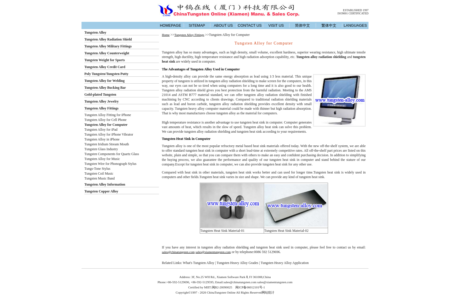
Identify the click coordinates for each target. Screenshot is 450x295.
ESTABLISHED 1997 (355, 10)
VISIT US (276, 25)
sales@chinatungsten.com (178, 252)
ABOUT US (223, 25)
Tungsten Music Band (99, 178)
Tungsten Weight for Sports (104, 60)
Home (166, 34)
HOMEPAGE (170, 25)
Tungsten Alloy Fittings (101, 108)
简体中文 (302, 25)
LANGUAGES (355, 25)
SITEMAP (197, 25)
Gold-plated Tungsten (100, 94)
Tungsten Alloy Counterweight (106, 53)
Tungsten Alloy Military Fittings (108, 46)
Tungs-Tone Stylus (97, 169)
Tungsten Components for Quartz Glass (111, 154)
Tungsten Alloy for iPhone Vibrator (108, 134)
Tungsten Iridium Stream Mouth (106, 144)
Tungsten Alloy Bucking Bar (105, 88)
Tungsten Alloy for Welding (104, 81)
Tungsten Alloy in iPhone (102, 139)
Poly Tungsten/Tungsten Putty (106, 74)
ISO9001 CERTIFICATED (353, 13)
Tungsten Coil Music (98, 173)
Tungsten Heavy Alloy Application (285, 263)
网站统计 (268, 292)
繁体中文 (328, 25)
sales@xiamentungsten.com (213, 252)
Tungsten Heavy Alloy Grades (237, 263)
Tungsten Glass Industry (101, 149)
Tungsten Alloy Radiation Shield (108, 39)
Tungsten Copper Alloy (101, 191)
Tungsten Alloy (95, 32)
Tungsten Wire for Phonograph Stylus (110, 164)
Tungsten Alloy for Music (102, 159)
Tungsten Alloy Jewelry (101, 101)
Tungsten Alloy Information (104, 184)
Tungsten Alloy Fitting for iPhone (107, 115)
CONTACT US (249, 25)
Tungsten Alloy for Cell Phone (105, 120)
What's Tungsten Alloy (198, 263)
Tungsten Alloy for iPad (100, 130)
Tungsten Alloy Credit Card (104, 67)
